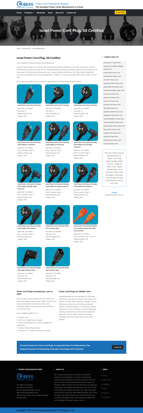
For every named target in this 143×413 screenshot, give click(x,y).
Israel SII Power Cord (38, 48)
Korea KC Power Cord (111, 101)
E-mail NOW (120, 12)
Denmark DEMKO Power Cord (114, 119)
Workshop (41, 13)
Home (19, 13)
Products (29, 13)
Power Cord (24, 369)
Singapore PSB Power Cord (113, 115)
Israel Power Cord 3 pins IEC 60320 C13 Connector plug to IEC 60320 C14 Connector (85, 228)
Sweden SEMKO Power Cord (113, 122)
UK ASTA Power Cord (111, 80)
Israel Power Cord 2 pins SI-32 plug (29, 105)
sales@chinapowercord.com (114, 195)
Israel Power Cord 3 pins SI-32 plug (85, 105)
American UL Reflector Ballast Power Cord (113, 67)
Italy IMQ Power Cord (111, 108)
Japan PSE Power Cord (111, 97)
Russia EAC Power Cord (112, 129)
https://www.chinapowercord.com (27, 392)
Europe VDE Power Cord (112, 73)
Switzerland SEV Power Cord (113, 83)
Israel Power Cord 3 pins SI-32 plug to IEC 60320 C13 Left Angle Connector (85, 145)
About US (59, 13)
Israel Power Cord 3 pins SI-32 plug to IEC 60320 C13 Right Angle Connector (29, 186)
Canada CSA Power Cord (112, 104)
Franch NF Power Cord (111, 94)
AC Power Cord (26, 48)
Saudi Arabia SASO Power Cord (114, 126)
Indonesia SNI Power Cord (112, 140)
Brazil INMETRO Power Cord (113, 87)
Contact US (71, 13)
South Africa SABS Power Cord (114, 90)
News (50, 13)
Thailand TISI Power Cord (112, 133)
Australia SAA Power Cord (112, 76)
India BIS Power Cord (111, 136)
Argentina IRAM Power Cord (113, 112)
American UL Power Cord (112, 62)
